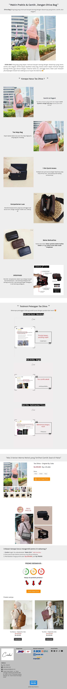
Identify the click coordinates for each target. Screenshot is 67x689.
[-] (52, 651)
